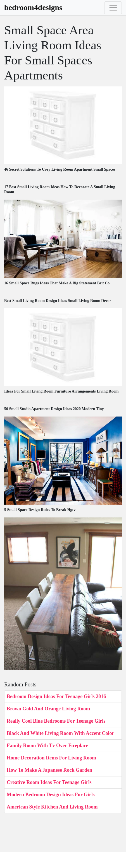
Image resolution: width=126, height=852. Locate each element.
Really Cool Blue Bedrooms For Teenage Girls (56, 721)
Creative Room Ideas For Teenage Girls (49, 782)
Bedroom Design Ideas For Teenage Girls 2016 (56, 696)
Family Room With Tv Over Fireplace (47, 745)
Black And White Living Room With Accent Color (60, 733)
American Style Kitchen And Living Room (52, 807)
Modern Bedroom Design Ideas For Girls (51, 794)
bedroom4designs (33, 7)
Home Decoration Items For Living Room (51, 758)
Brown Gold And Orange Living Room (48, 708)
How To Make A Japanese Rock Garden (49, 770)
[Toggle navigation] (113, 7)
